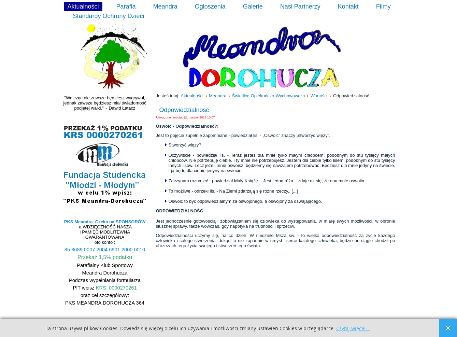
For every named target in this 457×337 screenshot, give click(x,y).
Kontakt (348, 6)
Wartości (319, 95)
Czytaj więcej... (353, 329)
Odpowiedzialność (184, 110)
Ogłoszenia (210, 6)
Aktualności (83, 6)
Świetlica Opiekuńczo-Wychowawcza (268, 95)
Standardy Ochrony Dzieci (108, 16)
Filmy (383, 6)
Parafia (126, 6)
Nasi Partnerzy (300, 6)
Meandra (165, 6)
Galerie (253, 6)
